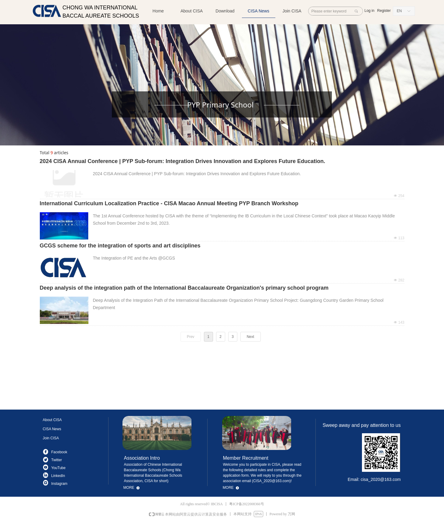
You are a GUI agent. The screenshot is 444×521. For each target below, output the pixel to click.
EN (399, 11)
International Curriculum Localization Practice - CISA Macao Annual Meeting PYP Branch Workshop (169, 203)
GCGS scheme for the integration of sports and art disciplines (120, 246)
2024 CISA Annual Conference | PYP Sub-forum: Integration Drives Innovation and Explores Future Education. (182, 161)
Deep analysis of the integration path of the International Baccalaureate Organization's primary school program (184, 288)
